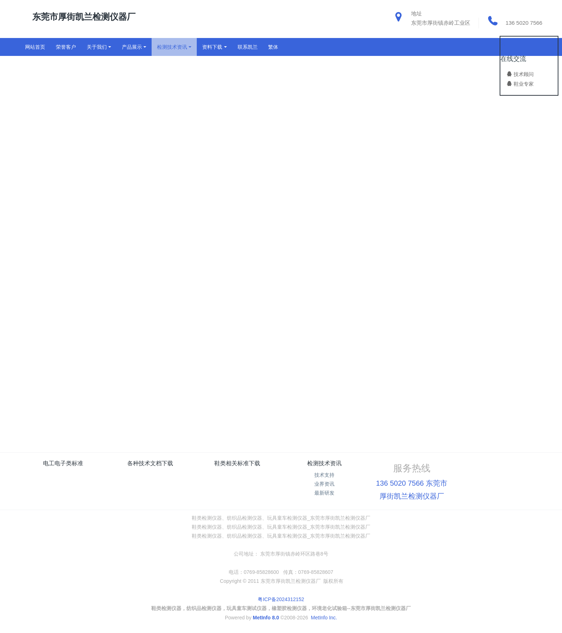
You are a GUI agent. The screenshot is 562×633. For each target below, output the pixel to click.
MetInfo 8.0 (266, 617)
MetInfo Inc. (324, 617)
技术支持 (324, 475)
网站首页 (35, 47)
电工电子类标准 (63, 463)
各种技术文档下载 (150, 463)
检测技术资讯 (324, 463)
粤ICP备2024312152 (281, 599)
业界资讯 (324, 484)
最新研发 (324, 493)
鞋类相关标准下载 (237, 463)
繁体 (273, 47)
